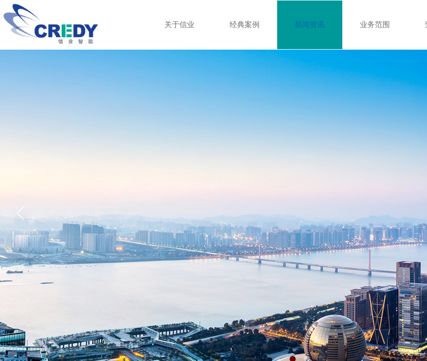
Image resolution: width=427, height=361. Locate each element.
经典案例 (245, 25)
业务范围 (375, 25)
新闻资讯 (310, 25)
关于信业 (179, 25)
